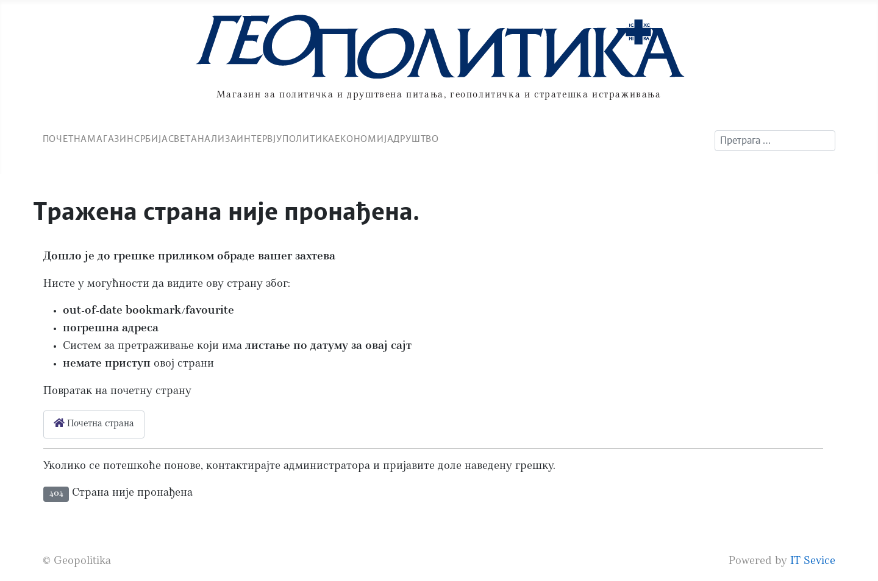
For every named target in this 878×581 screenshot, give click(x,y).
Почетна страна (94, 423)
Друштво (416, 139)
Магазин (110, 139)
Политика (308, 139)
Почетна (65, 139)
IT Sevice (812, 562)
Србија (151, 139)
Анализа (214, 139)
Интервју (259, 139)
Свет (179, 139)
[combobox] (775, 140)
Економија (364, 139)
